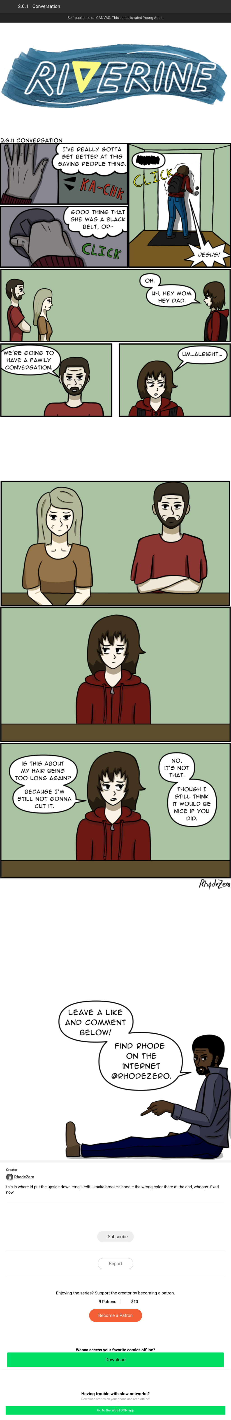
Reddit (156, 1218)
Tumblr (136, 1218)
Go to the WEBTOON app (115, 1410)
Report (115, 1263)
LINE (75, 1218)
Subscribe (118, 1236)
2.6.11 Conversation (39, 6)
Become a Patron (115, 1315)
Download (115, 1359)
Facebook (95, 1218)
